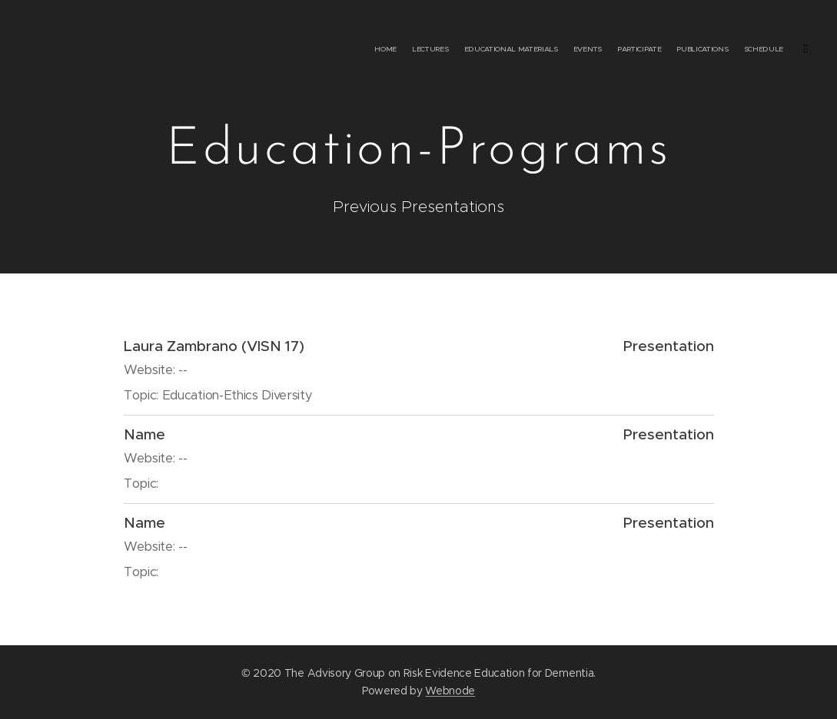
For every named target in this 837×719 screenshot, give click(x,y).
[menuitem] (673, 50)
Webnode (450, 690)
